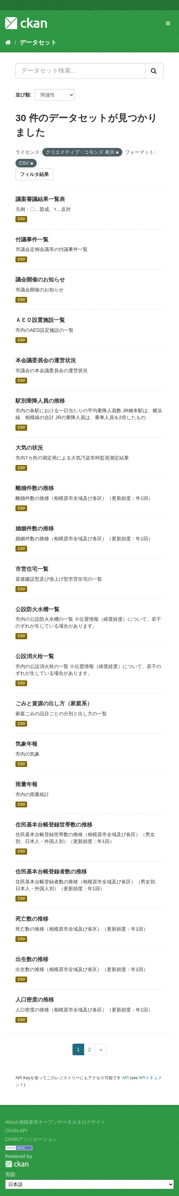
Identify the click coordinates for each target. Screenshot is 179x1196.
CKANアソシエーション (31, 1139)
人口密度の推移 (34, 1000)
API (125, 1077)
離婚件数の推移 (34, 488)
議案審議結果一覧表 (40, 199)
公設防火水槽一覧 (37, 609)
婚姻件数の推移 (34, 528)
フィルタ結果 (34, 174)
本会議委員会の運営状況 (45, 360)
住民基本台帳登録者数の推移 (51, 871)
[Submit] (154, 71)
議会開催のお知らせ (40, 279)
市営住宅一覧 (31, 569)
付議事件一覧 (31, 239)
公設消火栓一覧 (34, 656)
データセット (38, 42)
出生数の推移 (31, 959)
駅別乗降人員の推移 (40, 401)
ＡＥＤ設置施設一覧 (40, 320)
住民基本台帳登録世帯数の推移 (53, 825)
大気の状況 (29, 448)
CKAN (17, 1164)
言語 (10, 1174)
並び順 (22, 95)
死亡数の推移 (31, 919)
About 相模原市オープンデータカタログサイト (55, 1122)
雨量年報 (26, 784)
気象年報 (26, 744)
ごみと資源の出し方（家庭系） (53, 703)
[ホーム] (8, 42)
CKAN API (16, 1130)
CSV (21, 219)
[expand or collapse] (168, 23)
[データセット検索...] (80, 71)
